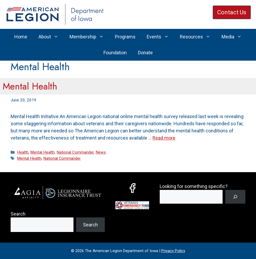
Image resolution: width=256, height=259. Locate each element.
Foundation (115, 52)
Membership (89, 37)
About (51, 37)
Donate (145, 52)
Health (22, 152)
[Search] (235, 197)
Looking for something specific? (194, 186)
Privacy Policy (173, 250)
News (101, 152)
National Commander (75, 152)
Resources (198, 37)
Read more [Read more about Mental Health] (164, 138)
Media (234, 37)
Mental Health (30, 86)
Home (20, 36)
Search (18, 214)
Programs (125, 36)
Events (160, 37)
